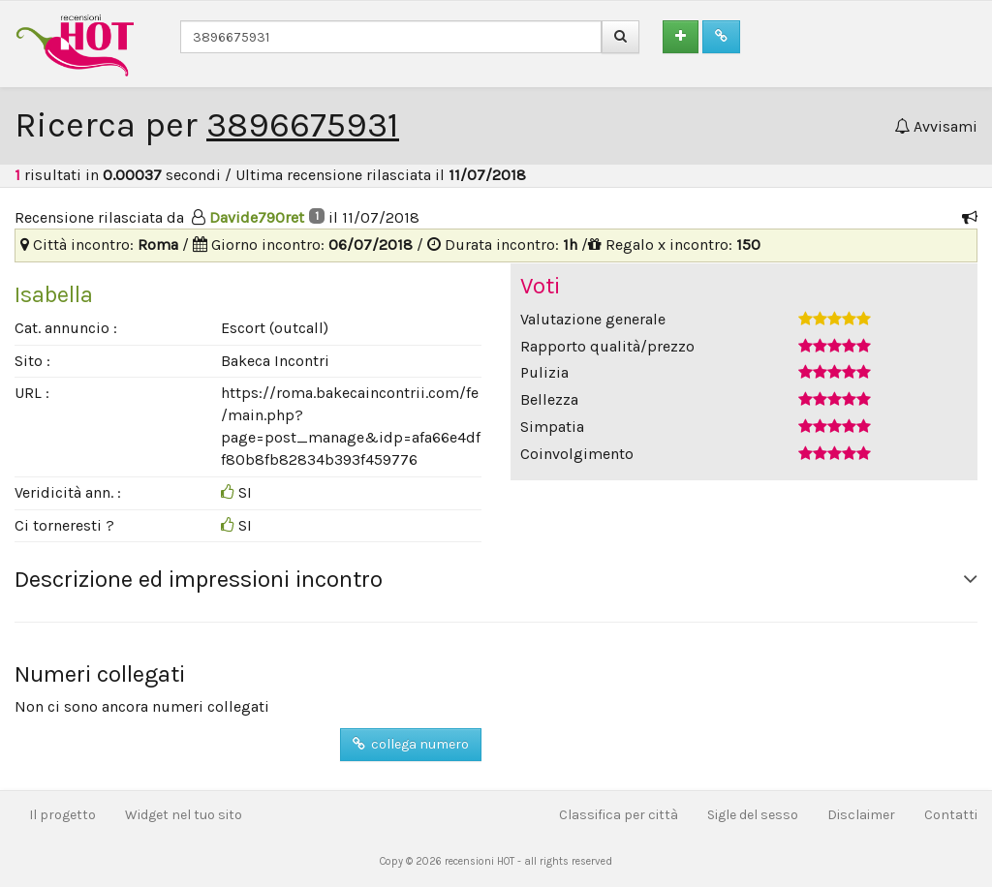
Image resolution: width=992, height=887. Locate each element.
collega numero (411, 744)
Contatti (950, 815)
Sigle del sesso (752, 815)
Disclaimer (861, 815)
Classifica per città (618, 815)
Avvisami (935, 126)
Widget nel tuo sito (183, 815)
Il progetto (62, 815)
